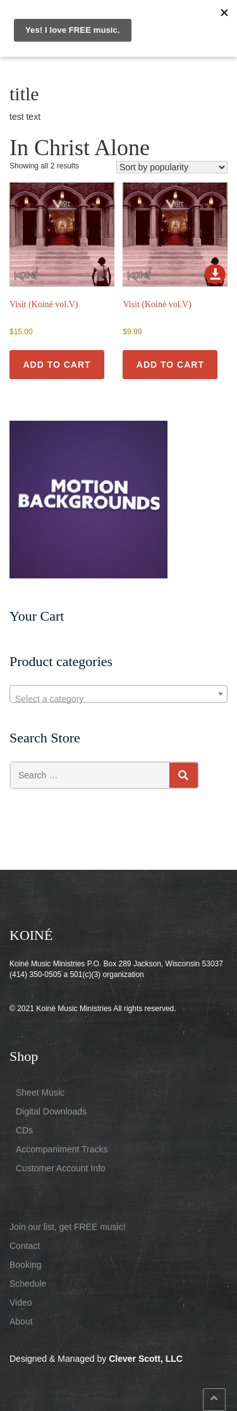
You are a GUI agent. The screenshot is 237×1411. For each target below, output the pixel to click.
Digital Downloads (51, 1111)
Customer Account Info (61, 1168)
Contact (24, 1246)
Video (20, 1302)
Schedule (27, 1284)
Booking (25, 1265)
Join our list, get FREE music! (67, 1227)
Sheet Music (40, 1092)
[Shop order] (172, 167)
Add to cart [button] (56, 365)
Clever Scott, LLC (146, 1359)
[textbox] (118, 699)
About (21, 1321)
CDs (24, 1130)
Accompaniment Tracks (62, 1149)
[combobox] (118, 694)
